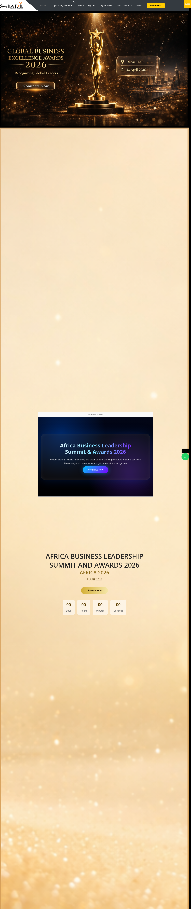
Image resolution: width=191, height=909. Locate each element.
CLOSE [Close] (187, 4)
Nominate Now (95, 469)
